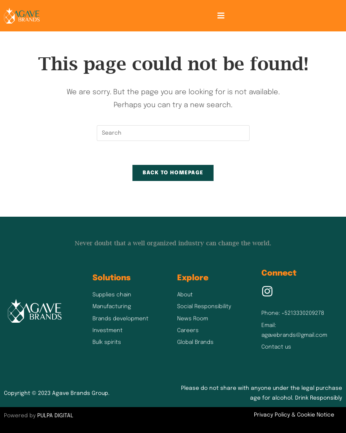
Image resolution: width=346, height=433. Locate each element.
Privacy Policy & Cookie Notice (294, 415)
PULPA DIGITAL (55, 415)
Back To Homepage (173, 172)
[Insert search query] (173, 133)
